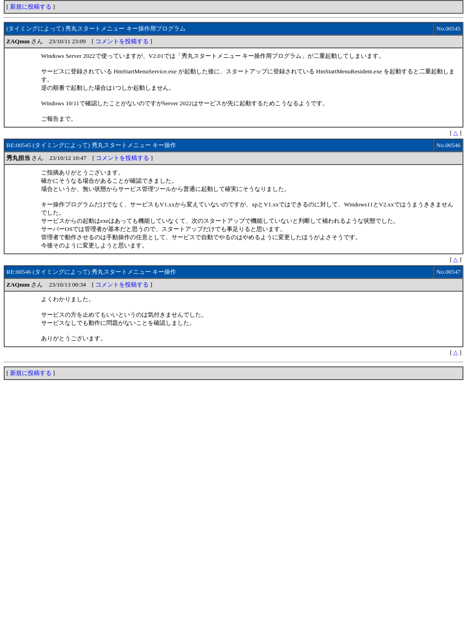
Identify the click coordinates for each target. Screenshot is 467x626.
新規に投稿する (31, 6)
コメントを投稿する (122, 41)
